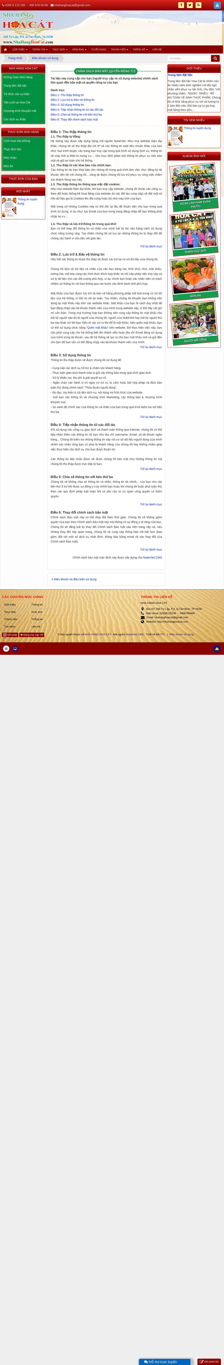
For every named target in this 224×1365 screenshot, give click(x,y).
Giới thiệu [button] (20, 50)
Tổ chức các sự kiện (17, 94)
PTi (162, 634)
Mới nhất (23, 191)
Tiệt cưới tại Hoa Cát (17, 102)
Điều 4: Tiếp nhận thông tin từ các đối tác (77, 109)
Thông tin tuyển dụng (197, 128)
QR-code (10, 634)
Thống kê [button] (140, 50)
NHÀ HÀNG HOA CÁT (98, 634)
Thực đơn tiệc (12, 149)
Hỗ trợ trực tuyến (160, 1362)
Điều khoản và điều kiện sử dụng (75, 579)
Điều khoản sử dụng (181, 634)
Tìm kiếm (9, 626)
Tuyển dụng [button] (98, 49)
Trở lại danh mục (151, 246)
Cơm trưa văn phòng (17, 140)
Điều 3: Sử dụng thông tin (67, 104)
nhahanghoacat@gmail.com (72, 5)
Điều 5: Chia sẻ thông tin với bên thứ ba (76, 114)
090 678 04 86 (38, 5)
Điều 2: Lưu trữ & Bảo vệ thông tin (72, 99)
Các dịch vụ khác (15, 119)
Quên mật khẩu (97, 327)
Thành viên (10, 619)
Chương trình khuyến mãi (20, 110)
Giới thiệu (9, 604)
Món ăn (8, 166)
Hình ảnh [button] (79, 50)
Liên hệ (36, 626)
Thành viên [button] (119, 50)
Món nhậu (10, 157)
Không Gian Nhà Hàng (18, 77)
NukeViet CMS (152, 557)
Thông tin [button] (40, 50)
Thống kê (37, 619)
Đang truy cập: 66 (31, 634)
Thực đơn (10, 612)
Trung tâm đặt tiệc (180, 75)
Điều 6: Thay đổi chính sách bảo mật (74, 119)
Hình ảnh (37, 612)
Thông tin (37, 604)
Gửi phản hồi (209, 1362)
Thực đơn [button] (60, 50)
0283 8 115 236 (15, 5)
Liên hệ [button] (157, 49)
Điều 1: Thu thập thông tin (67, 95)
